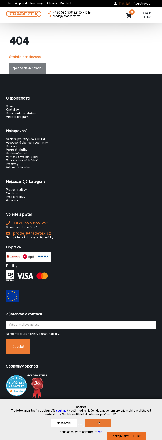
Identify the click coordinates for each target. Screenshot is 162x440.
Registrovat (142, 3)
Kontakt (66, 3)
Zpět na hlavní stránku (27, 68)
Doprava (11, 146)
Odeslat (18, 347)
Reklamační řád (16, 153)
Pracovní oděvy (16, 190)
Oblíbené (51, 3)
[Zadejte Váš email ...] (81, 325)
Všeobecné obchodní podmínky (27, 143)
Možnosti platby (17, 150)
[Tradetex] (24, 13)
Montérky (12, 193)
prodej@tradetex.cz (28, 233)
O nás (9, 106)
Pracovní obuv (15, 197)
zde (99, 432)
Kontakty (12, 110)
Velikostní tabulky (18, 167)
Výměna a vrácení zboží (22, 157)
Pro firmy (36, 3)
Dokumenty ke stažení (21, 113)
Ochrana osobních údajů (22, 160)
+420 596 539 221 (27, 223)
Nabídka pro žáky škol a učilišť (25, 139)
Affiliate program (17, 117)
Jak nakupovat (17, 3)
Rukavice (12, 200)
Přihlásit (125, 3)
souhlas (61, 411)
